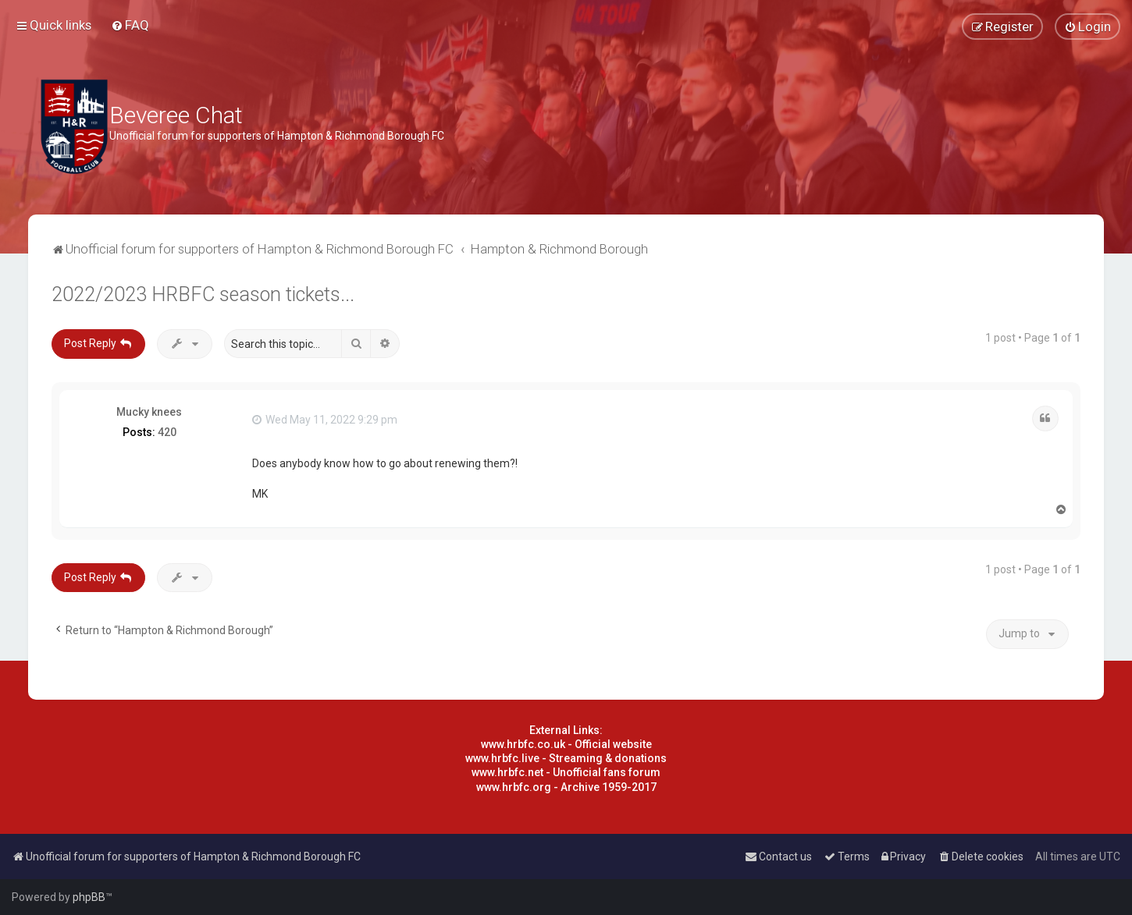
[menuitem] (130, 25)
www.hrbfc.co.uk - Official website (566, 744)
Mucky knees (149, 412)
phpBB (89, 897)
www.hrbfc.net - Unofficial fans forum (566, 772)
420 (167, 432)
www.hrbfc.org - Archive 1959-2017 (566, 787)
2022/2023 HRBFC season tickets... (203, 294)
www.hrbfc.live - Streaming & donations (566, 758)
